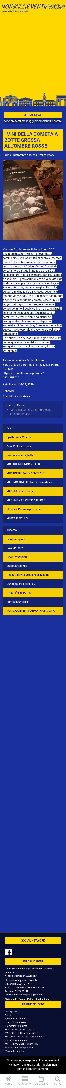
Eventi (10, 428)
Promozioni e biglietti (19, 455)
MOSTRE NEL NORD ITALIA (24, 464)
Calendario (41, 1080)
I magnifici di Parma (19, 592)
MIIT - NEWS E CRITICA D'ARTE (26, 500)
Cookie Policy (43, 999)
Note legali (11, 999)
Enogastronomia (17, 566)
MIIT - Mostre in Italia (20, 491)
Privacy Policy (26, 999)
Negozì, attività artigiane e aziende (27, 574)
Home (8, 1080)
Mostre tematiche (18, 518)
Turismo (12, 530)
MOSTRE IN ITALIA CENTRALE (26, 473)
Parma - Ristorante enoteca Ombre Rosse (29, 155)
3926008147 (21, 991)
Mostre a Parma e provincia (23, 509)
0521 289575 (11, 377)
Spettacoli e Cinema (19, 437)
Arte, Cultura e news (19, 446)
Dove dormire (14, 548)
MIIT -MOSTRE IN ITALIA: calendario (29, 482)
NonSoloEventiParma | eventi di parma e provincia (33, 10)
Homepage (11, 1011)
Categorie (25, 1080)
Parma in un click (17, 602)
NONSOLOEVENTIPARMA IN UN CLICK (30, 610)
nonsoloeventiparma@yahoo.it (21, 975)
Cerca (57, 1080)
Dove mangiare (16, 539)
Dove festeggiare (17, 557)
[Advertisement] (33, 54)
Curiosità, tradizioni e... (21, 583)
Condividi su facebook (16, 396)
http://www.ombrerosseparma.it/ (23, 373)
